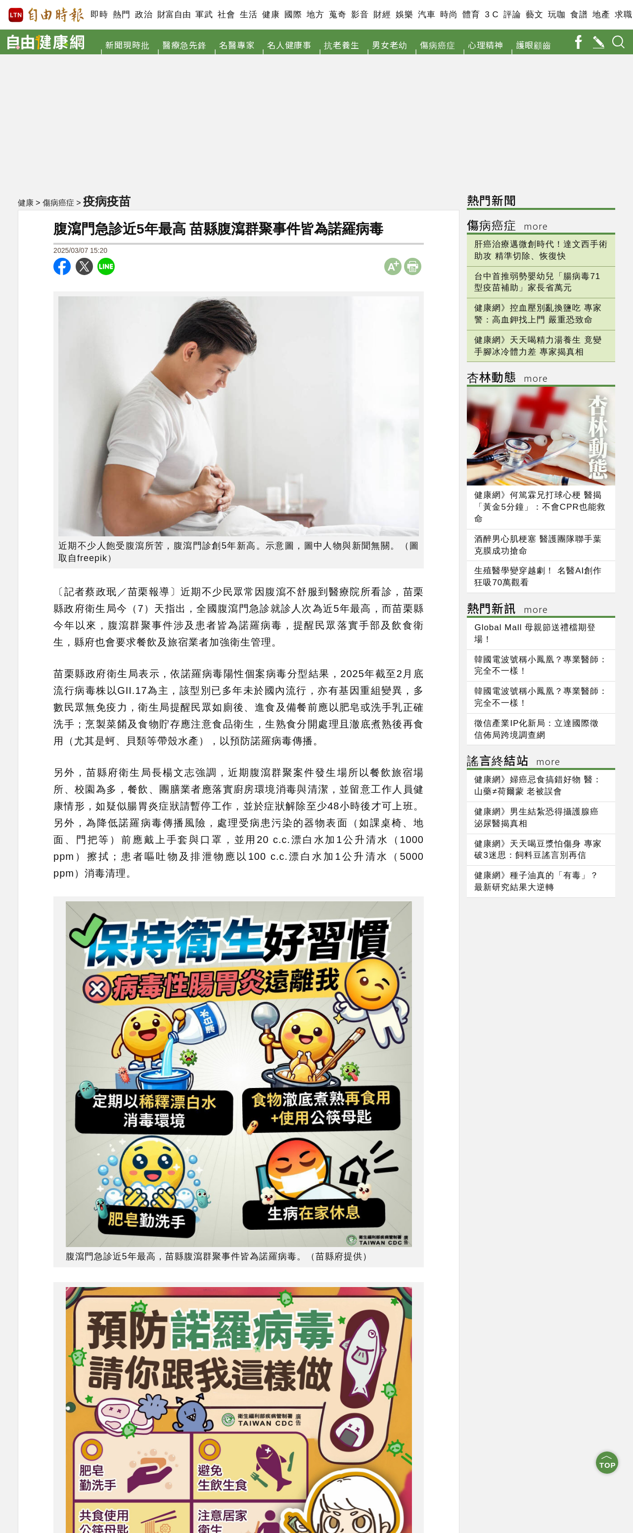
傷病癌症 (437, 45)
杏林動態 (507, 378)
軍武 (204, 14)
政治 (143, 14)
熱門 (121, 14)
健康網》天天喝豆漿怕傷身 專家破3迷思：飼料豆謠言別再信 (538, 849)
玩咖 (556, 14)
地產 (601, 14)
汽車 (426, 14)
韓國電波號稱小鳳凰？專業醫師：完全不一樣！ (541, 665)
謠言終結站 (513, 761)
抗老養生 (342, 45)
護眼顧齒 (533, 45)
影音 (359, 14)
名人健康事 (289, 45)
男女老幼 (389, 45)
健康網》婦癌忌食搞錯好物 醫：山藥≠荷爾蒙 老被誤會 (538, 785)
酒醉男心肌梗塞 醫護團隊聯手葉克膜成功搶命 (538, 545)
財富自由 (173, 14)
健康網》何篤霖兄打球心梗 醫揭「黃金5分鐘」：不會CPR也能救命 (539, 507)
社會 (226, 14)
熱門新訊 (507, 609)
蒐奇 (337, 14)
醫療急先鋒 (184, 45)
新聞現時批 (127, 45)
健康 (270, 14)
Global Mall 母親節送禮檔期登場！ (535, 633)
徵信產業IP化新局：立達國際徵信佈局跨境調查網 (536, 729)
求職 (623, 14)
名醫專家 (237, 45)
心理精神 (485, 45)
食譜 (579, 14)
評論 (512, 14)
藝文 (534, 14)
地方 (315, 14)
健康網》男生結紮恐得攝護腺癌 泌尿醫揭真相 (536, 817)
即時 (99, 14)
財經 (382, 14)
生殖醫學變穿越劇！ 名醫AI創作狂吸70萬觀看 (538, 576)
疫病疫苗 (108, 201)
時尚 (448, 14)
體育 (471, 14)
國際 (293, 14)
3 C (491, 14)
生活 (248, 14)
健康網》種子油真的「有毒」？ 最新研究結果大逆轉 (536, 881)
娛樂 (404, 14)
